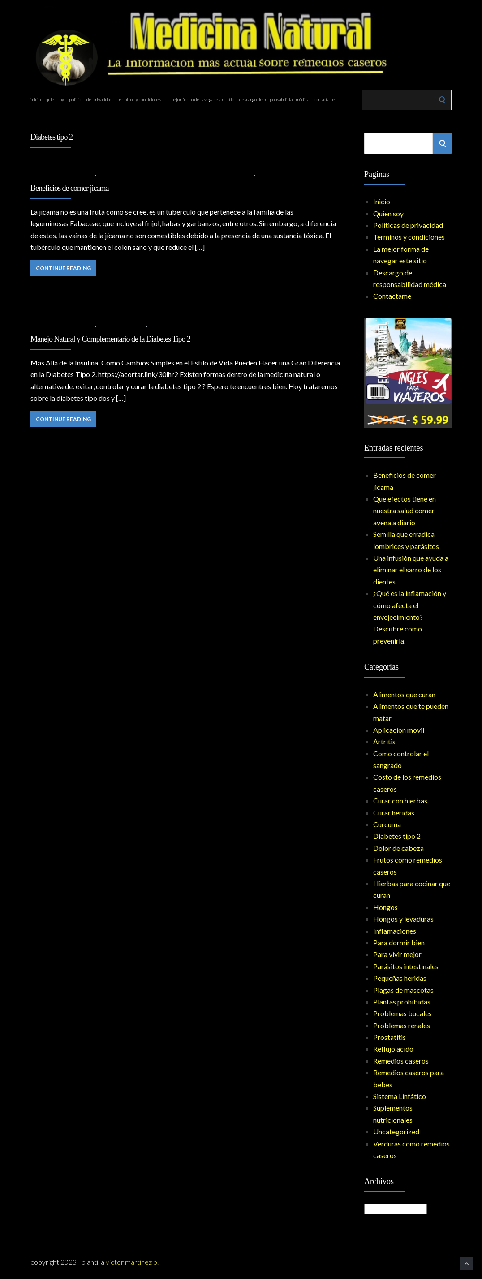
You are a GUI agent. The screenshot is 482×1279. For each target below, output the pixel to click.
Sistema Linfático (399, 1096)
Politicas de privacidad (90, 99)
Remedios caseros (401, 1060)
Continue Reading (63, 268)
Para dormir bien (399, 942)
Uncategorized (396, 1131)
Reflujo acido (393, 1048)
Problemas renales (401, 1025)
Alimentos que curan (131, 175)
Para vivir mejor (397, 954)
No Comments (280, 175)
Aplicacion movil (398, 729)
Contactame (324, 99)
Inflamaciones (229, 175)
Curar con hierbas (400, 800)
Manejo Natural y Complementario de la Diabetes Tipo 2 (110, 339)
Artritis (384, 741)
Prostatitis (389, 1037)
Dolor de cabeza (398, 848)
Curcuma (387, 824)
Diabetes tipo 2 (185, 175)
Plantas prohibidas (401, 1001)
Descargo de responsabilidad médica (274, 99)
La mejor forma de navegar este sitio (200, 99)
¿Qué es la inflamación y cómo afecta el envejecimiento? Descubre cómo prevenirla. (409, 617)
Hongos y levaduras (403, 918)
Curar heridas (393, 812)
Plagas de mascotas (403, 990)
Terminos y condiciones (139, 99)
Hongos (385, 907)
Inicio (35, 99)
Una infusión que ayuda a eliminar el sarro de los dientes (410, 570)
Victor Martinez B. (132, 1262)
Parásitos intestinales (406, 966)
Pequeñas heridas (399, 978)
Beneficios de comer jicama (69, 188)
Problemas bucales (402, 1013)
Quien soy (55, 99)
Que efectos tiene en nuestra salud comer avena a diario (404, 510)
